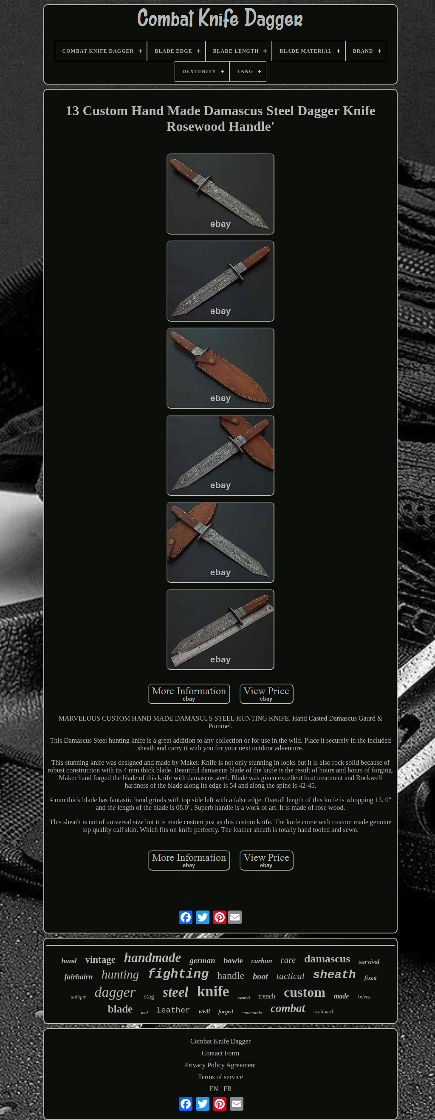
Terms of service (220, 1076)
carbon (261, 961)
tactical (291, 975)
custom (304, 992)
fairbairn (79, 977)
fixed (370, 978)
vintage (100, 959)
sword (243, 997)
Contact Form (220, 1053)
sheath (334, 974)
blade (120, 1009)
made (341, 996)
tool (144, 1012)
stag (149, 996)
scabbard (323, 1011)
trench (266, 996)
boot (260, 976)
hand (68, 961)
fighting (178, 974)
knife (213, 991)
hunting (120, 974)
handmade (152, 957)
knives (363, 997)
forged (225, 1011)
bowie (233, 960)
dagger (115, 992)
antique (78, 997)
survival (369, 961)
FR (227, 1088)
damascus (327, 959)
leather (173, 1010)
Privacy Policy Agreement (220, 1065)
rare (288, 960)
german (202, 960)
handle (230, 975)
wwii (204, 1011)
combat (288, 1008)
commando (252, 1012)
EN (213, 1088)
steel (175, 992)
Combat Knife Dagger (220, 1041)
